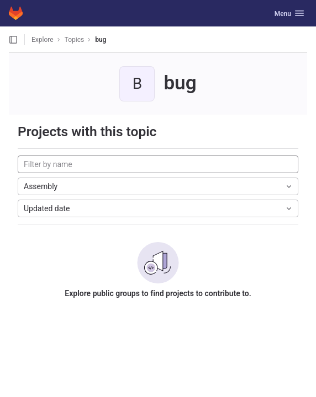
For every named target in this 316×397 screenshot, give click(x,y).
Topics (75, 40)
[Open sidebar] (13, 40)
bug (100, 40)
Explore (42, 40)
